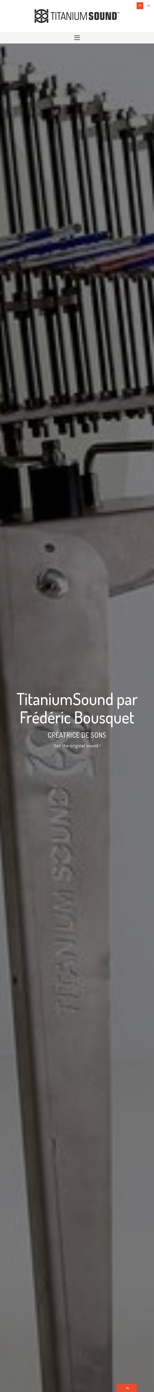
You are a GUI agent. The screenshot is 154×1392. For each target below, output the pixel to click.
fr (139, 5)
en (148, 5)
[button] (77, 37)
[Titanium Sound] (77, 15)
